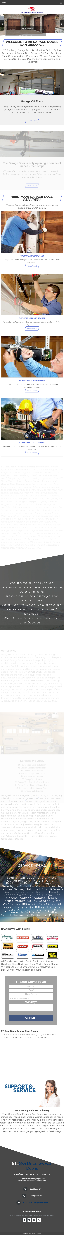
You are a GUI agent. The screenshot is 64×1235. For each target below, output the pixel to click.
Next (62, 23)
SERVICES (24, 1174)
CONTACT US (45, 1174)
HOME (16, 1174)
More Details (32, 266)
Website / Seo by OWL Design (32, 1233)
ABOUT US (34, 1174)
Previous (2, 23)
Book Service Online (27, 28)
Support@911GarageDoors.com (35, 1202)
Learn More (32, 121)
